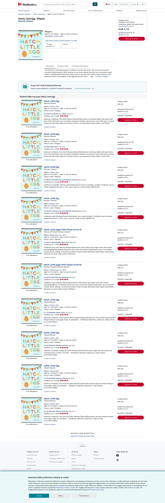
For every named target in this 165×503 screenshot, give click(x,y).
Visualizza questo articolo (126, 26)
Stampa (74, 458)
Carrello (29, 468)
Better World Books (53, 277)
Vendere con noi (141, 10)
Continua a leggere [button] (102, 76)
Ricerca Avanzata (23, 10)
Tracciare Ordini (31, 465)
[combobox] (68, 4)
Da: (53, 45)
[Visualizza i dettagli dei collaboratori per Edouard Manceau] (25, 21)
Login (115, 4)
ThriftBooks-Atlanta (53, 345)
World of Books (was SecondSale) (58, 180)
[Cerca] (95, 4)
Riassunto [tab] (50, 66)
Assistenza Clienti (99, 458)
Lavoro (74, 462)
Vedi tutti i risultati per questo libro (82, 436)
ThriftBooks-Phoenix (54, 378)
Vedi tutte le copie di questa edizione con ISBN (61, 40)
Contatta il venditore (50, 127)
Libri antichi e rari (69, 10)
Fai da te (96, 455)
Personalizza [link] (84, 496)
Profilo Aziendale (77, 455)
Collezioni (46, 10)
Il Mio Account (31, 462)
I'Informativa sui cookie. (132, 487)
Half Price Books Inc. (53, 114)
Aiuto (143, 4)
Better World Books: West (55, 242)
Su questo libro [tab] (63, 66)
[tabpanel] (80, 73)
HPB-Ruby (49, 147)
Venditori (119, 10)
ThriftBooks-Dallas (53, 312)
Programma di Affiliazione (57, 458)
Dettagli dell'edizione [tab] (80, 66)
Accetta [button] (39, 496)
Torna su (82, 446)
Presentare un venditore (56, 462)
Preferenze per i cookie (78, 468)
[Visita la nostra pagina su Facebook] (117, 456)
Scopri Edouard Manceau (84, 88)
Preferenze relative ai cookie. (66, 487)
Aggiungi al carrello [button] (131, 39)
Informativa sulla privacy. (96, 490)
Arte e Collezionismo (95, 10)
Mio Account (124, 4)
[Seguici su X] (117, 460)
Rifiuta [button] (60, 496)
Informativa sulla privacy (79, 465)
